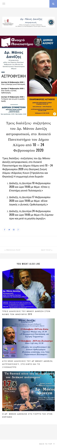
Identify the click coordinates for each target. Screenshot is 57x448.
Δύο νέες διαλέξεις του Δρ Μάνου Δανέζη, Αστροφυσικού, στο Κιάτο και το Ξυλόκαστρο (27, 364)
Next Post (46, 250)
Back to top (47, 444)
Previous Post (12, 250)
